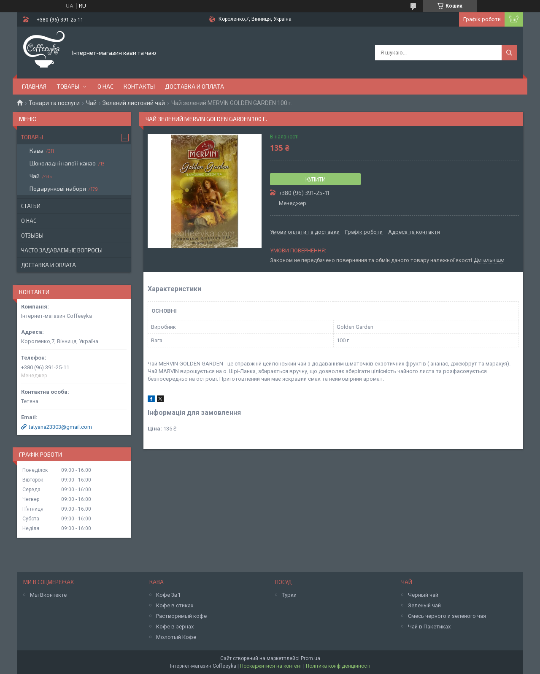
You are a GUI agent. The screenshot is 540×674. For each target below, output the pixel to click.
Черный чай (423, 595)
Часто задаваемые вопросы (62, 250)
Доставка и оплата (194, 86)
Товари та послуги (54, 103)
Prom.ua (310, 658)
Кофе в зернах (175, 626)
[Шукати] (509, 52)
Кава (36, 150)
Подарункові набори (58, 188)
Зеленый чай (424, 605)
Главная (34, 86)
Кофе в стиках (174, 605)
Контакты (139, 86)
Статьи (30, 206)
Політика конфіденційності (338, 666)
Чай (91, 103)
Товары (68, 86)
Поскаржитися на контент (271, 666)
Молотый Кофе (176, 637)
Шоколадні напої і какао (63, 163)
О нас (105, 86)
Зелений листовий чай (134, 103)
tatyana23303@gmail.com (60, 427)
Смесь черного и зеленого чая (447, 616)
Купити (315, 179)
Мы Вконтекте (48, 595)
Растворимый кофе (181, 616)
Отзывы (32, 235)
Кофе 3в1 (168, 595)
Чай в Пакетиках (429, 626)
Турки (289, 595)
